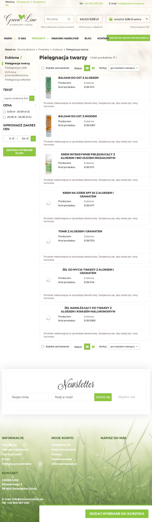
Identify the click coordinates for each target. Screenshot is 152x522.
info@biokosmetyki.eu (131, 3)
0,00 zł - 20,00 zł (16, 112)
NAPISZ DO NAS (113, 438)
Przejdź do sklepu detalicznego (128, 38)
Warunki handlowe (65, 38)
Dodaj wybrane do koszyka (117, 514)
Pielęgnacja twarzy (17, 63)
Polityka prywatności (16, 464)
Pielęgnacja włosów (18, 79)
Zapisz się (103, 397)
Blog (88, 38)
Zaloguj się (23, 2)
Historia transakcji (64, 464)
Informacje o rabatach (91, 26)
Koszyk (57, 454)
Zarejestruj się (61, 445)
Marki (8, 38)
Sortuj (103, 67)
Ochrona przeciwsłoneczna (16, 74)
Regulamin (9, 445)
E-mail (6, 499)
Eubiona (58, 49)
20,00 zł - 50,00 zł (17, 117)
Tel (4, 503)
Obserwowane (62, 459)
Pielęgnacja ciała (16, 67)
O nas (22, 38)
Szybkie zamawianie (55, 67)
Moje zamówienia (64, 449)
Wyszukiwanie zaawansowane (57, 26)
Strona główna (26, 49)
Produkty (38, 38)
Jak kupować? (12, 454)
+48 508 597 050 (93, 3)
